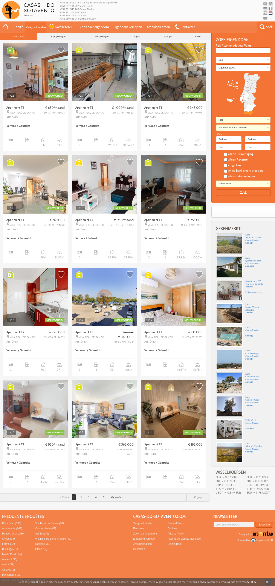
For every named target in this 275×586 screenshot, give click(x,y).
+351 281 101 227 (69, 6)
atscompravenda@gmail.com (104, 3)
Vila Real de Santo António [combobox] (232, 127)
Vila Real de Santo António (53, 538)
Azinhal (42, 533)
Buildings (10, 549)
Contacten (139, 549)
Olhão (41, 549)
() (62, 26)
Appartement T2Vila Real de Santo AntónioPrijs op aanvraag (239, 290)
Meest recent (18, 36)
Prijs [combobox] (220, 147)
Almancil (9, 559)
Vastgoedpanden (36, 27)
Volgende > (117, 497)
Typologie (167, 36)
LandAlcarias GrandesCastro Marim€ (239, 243)
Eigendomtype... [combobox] (227, 67)
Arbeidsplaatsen (158, 27)
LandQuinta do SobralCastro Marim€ (238, 267)
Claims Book (175, 543)
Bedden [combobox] (222, 139)
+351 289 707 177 (69, 15)
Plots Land (11, 523)
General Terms (176, 523)
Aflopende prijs (102, 36)
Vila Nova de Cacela (49, 523)
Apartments (12, 528)
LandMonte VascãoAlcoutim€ (237, 313)
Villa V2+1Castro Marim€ (237, 429)
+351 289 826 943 (69, 18)
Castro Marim (45, 528)
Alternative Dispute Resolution (185, 538)
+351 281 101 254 (69, 12)
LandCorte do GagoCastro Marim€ (237, 359)
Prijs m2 (137, 36)
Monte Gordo (12, 554)
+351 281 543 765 (69, 9)
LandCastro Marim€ (237, 336)
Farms (8, 543)
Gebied (197, 36)
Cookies (172, 528)
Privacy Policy (176, 533)
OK (267, 582)
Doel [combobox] (220, 60)
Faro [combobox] (220, 119)
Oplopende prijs (59, 36)
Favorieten (139, 528)
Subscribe (264, 524)
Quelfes (9, 569)
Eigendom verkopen (128, 27)
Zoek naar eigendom (94, 27)
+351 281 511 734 (69, 2)
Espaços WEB (264, 540)
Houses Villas (13, 533)
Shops (8, 538)
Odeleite (42, 543)
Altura (8, 564)
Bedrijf (18, 27)
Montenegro (11, 574)
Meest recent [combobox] (225, 183)
